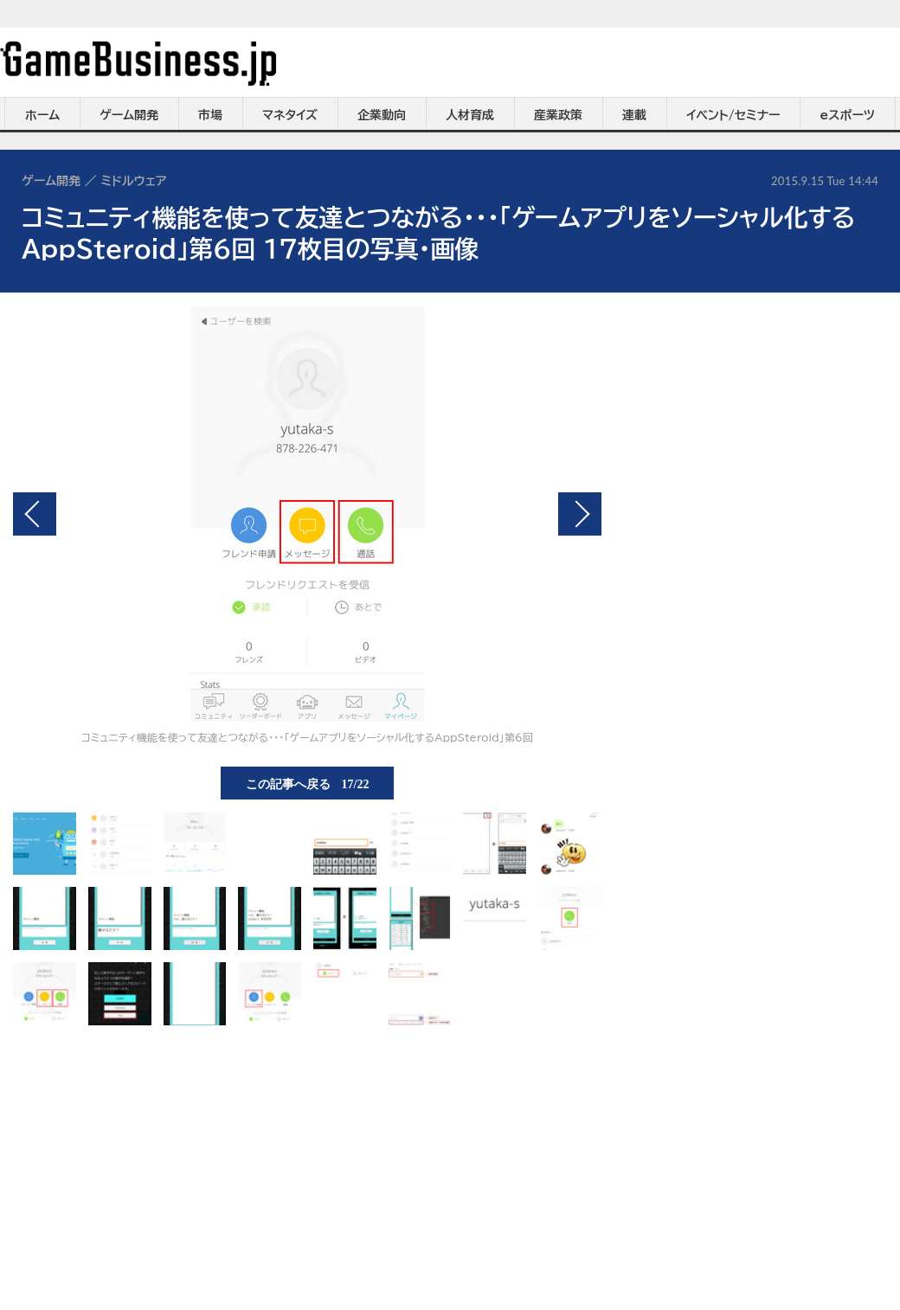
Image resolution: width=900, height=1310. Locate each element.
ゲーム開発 (129, 115)
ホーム (42, 115)
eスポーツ (847, 115)
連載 (634, 115)
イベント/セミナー (733, 115)
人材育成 (470, 115)
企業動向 (381, 115)
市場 (210, 115)
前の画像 (34, 514)
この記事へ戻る (308, 783)
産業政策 (558, 115)
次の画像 (579, 514)
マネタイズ (290, 115)
